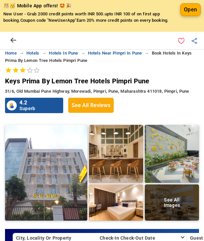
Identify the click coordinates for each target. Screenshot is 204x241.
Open (190, 9)
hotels (32, 53)
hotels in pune (63, 53)
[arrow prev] (13, 40)
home (11, 53)
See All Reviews (91, 105)
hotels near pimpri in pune (115, 53)
